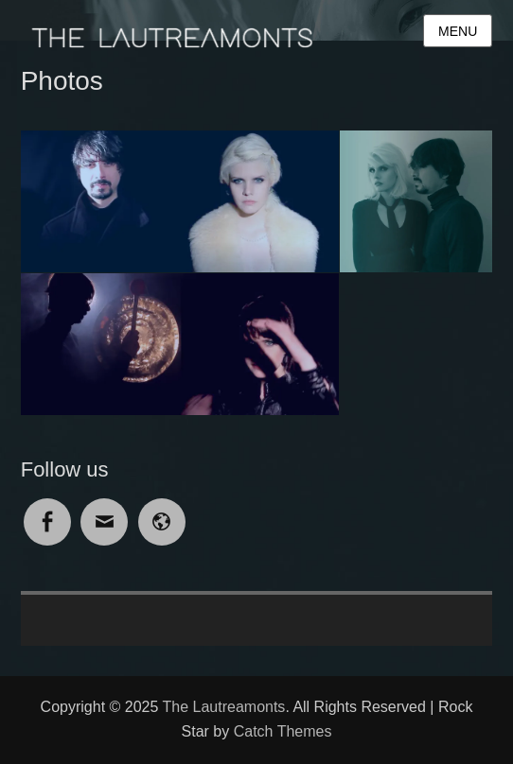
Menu (457, 31)
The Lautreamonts (224, 707)
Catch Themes (283, 731)
